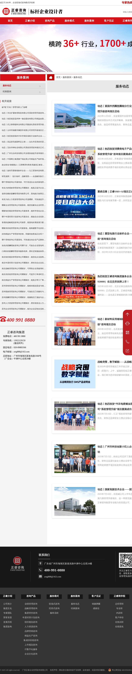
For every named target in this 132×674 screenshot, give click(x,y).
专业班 (119, 608)
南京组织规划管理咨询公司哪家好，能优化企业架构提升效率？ (24, 257)
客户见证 (109, 20)
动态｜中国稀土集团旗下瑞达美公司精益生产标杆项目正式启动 (24, 159)
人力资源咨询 (31, 626)
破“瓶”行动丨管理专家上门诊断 (14, 107)
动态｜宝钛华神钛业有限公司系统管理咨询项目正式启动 (24, 147)
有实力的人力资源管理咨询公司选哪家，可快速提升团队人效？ (24, 199)
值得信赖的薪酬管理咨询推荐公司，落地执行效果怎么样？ (24, 194)
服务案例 (89, 20)
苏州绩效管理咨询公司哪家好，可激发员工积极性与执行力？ (24, 292)
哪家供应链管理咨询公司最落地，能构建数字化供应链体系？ (24, 228)
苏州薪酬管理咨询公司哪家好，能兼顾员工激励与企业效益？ (24, 297)
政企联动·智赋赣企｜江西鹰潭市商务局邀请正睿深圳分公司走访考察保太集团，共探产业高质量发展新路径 (24, 165)
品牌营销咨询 (31, 631)
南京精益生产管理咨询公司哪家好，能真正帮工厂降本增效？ (24, 280)
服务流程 (54, 613)
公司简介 (7, 604)
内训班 (119, 613)
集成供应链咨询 (31, 640)
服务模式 (69, 20)
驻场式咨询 (54, 604)
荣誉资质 (7, 617)
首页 (58, 77)
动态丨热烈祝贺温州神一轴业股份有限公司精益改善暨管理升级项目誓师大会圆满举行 (24, 119)
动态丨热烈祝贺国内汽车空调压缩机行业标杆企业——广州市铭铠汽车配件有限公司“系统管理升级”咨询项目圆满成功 (24, 136)
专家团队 (7, 613)
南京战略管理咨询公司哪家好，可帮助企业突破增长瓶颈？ (24, 268)
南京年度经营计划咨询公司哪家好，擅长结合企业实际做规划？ (24, 263)
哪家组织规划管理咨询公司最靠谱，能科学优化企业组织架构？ (24, 211)
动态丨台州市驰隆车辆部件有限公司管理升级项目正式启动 (24, 130)
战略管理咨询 (31, 608)
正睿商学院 (119, 596)
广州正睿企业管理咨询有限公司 (35, 670)
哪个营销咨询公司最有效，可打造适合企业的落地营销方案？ (24, 182)
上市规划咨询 (31, 645)
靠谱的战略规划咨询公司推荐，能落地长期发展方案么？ (24, 222)
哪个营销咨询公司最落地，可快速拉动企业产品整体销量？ (24, 240)
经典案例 (23, 92)
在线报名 (119, 626)
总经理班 (119, 604)
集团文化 (7, 608)
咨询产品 (50, 20)
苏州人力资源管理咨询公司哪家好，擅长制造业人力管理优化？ (24, 303)
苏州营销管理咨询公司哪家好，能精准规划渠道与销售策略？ (24, 286)
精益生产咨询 (31, 636)
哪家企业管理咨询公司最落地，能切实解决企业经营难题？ (24, 205)
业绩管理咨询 (31, 604)
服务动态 (23, 86)
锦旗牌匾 (96, 604)
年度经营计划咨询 (30, 617)
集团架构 (7, 626)
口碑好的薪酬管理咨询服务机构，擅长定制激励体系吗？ (24, 251)
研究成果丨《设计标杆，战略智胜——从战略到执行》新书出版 (24, 176)
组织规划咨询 (31, 622)
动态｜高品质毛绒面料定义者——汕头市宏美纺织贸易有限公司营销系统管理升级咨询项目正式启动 (24, 142)
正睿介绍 (7, 596)
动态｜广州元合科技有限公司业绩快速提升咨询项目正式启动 (24, 153)
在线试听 (119, 622)
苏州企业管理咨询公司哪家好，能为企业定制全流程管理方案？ (24, 309)
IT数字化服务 (31, 649)
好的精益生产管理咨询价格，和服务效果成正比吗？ (23, 234)
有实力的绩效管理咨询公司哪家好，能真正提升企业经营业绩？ (24, 188)
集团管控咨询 (31, 613)
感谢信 (96, 608)
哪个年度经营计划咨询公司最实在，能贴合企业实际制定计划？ (24, 217)
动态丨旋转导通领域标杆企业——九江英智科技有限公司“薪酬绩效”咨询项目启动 (24, 171)
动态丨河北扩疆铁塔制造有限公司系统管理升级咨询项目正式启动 (24, 113)
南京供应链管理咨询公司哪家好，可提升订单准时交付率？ (24, 274)
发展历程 (7, 622)
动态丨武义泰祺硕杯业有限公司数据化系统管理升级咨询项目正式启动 (24, 124)
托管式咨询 (54, 608)
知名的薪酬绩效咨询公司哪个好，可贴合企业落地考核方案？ (24, 245)
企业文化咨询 (31, 654)
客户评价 (119, 617)
